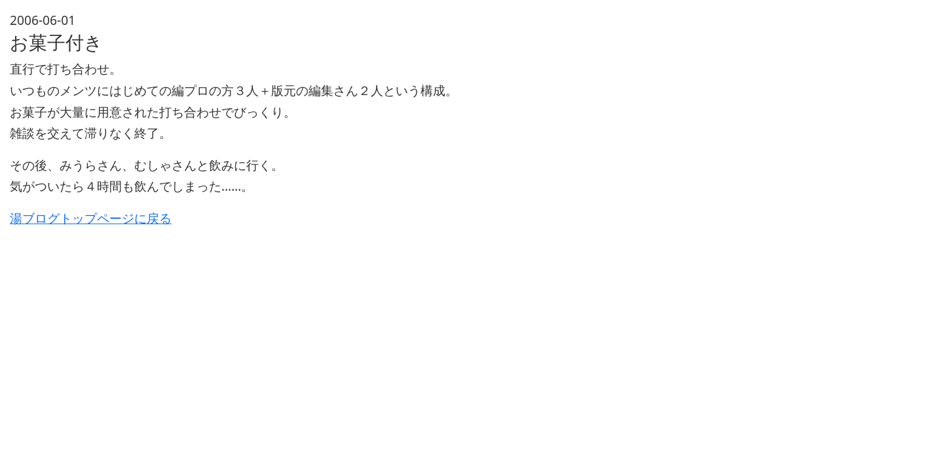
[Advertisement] (403, 321)
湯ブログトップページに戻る (91, 218)
